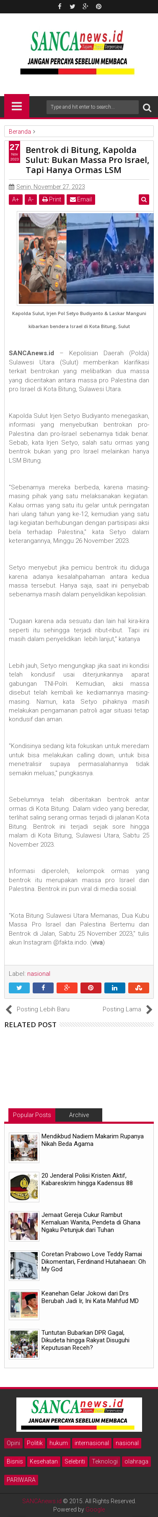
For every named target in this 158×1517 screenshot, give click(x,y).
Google (95, 1509)
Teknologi (105, 1461)
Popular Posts (32, 1115)
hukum (58, 1443)
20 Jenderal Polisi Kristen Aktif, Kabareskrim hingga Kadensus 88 (87, 1179)
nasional (127, 1443)
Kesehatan (44, 1461)
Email (81, 199)
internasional (92, 1443)
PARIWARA (21, 1479)
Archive (79, 1115)
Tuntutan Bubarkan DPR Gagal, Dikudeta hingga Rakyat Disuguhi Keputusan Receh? (85, 1340)
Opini (13, 1443)
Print (51, 199)
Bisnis (15, 1461)
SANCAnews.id (42, 1501)
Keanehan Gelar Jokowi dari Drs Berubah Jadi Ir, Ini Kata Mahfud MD (90, 1297)
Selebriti (75, 1461)
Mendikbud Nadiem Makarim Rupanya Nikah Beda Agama (92, 1140)
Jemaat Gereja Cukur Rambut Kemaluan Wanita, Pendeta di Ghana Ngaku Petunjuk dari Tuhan (90, 1222)
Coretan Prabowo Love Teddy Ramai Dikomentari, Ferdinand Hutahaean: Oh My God (93, 1261)
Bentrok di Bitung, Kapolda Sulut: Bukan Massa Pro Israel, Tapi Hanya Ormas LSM (87, 160)
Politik (35, 1443)
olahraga (136, 1461)
